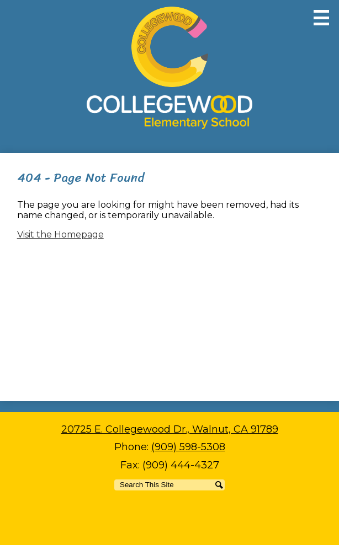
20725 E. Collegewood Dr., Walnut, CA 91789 (169, 429)
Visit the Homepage (60, 234)
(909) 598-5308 (188, 447)
